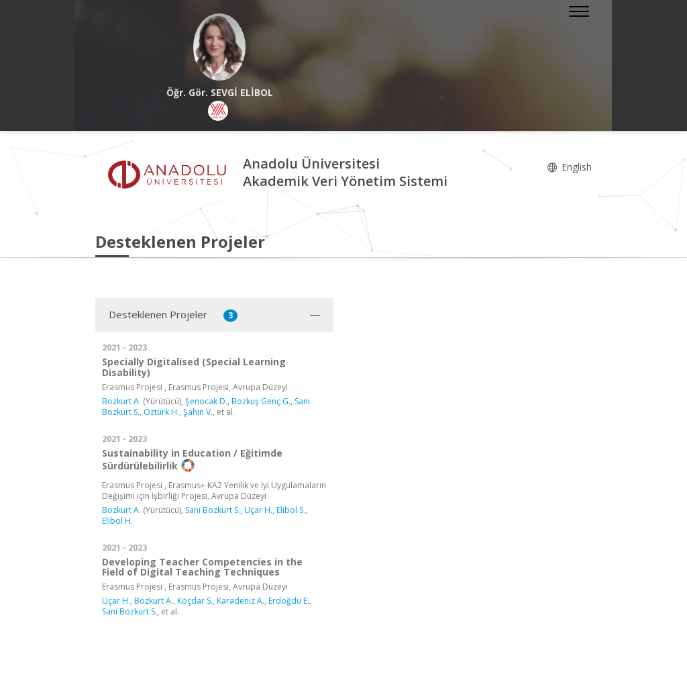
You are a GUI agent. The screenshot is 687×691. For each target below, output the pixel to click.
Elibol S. (290, 510)
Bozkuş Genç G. (260, 401)
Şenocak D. (206, 401)
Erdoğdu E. (288, 600)
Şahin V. (198, 412)
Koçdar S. (195, 600)
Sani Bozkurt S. (212, 510)
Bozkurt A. (121, 401)
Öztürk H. (161, 412)
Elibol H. (117, 520)
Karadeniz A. (240, 600)
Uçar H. (258, 510)
